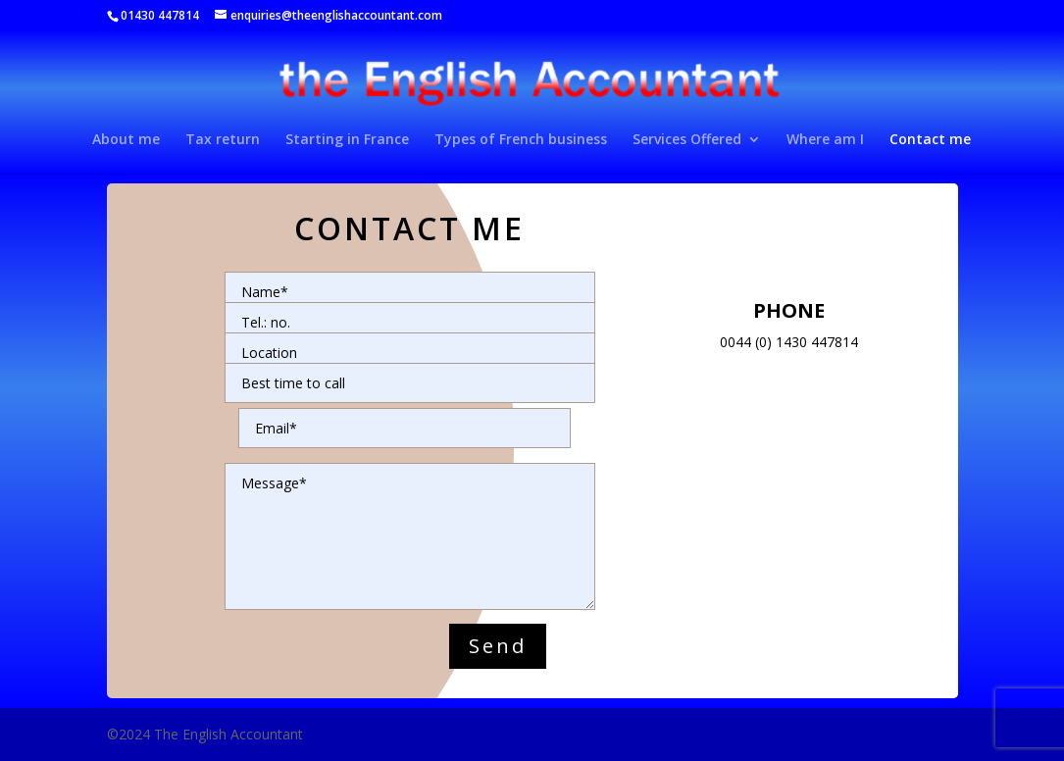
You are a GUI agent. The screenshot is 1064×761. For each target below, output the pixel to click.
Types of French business (520, 140)
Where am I (825, 140)
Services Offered (687, 140)
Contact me (930, 140)
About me (126, 140)
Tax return (222, 140)
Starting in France (347, 140)
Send (498, 646)
